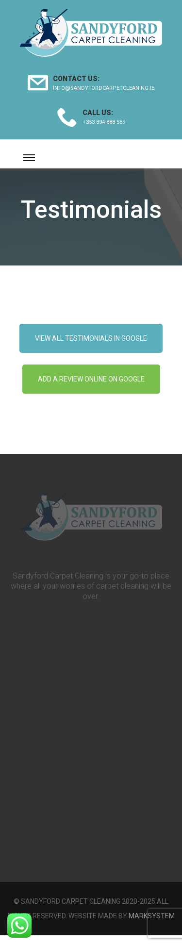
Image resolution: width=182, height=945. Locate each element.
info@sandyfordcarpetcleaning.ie (103, 88)
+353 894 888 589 (104, 122)
